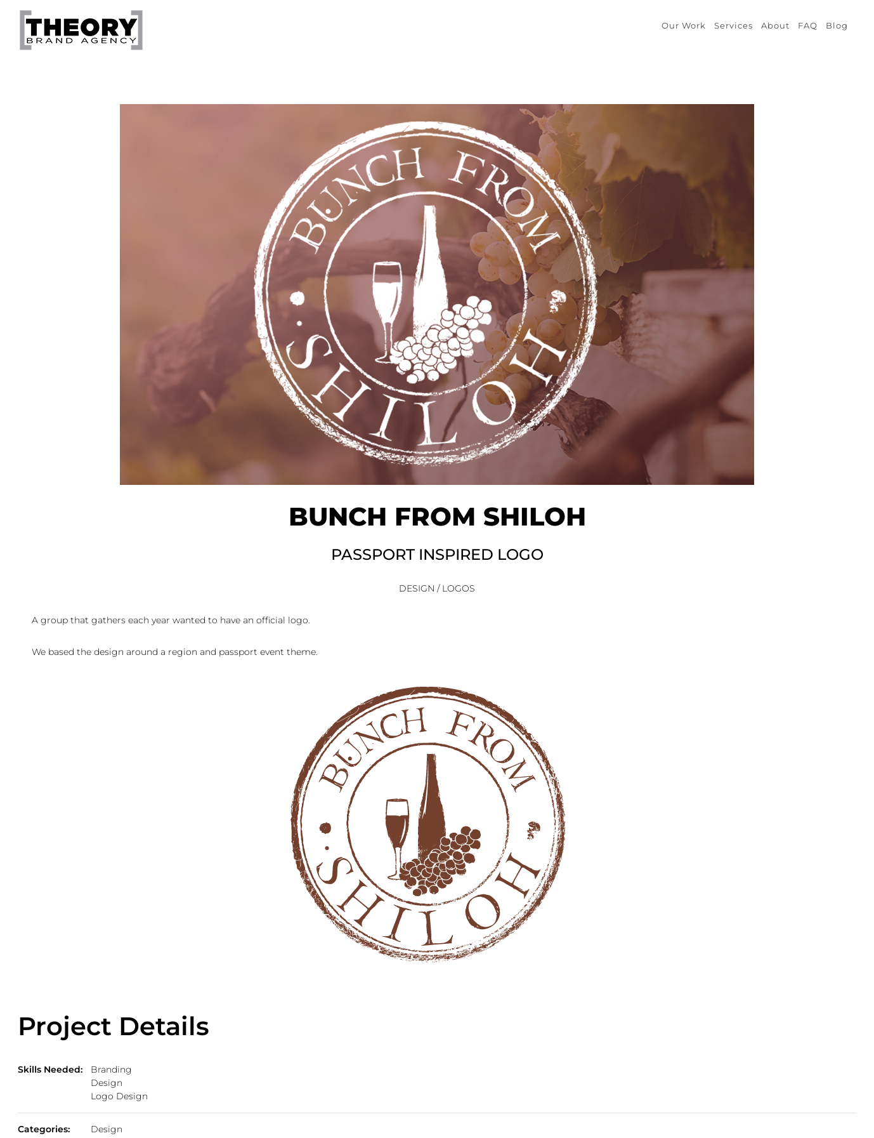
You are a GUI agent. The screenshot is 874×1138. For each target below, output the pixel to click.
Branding (111, 1069)
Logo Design (119, 1096)
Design (106, 1082)
